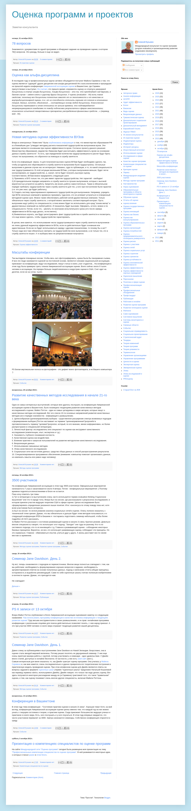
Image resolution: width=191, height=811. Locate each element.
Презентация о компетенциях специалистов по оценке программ (61, 744)
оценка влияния (129, 203)
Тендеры (127, 340)
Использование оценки (132, 153)
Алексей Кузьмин (145, 42)
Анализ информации (132, 96)
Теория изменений (131, 343)
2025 (157, 97)
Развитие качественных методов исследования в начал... (167, 172)
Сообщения (129, 65)
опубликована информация (61, 143)
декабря (161, 141)
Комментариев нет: (47, 379)
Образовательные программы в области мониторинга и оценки (132, 192)
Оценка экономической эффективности (133, 264)
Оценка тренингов (130, 257)
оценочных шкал (46, 670)
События (23, 383)
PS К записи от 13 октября (32, 609)
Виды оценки (128, 111)
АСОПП (126, 99)
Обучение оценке (130, 197)
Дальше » (16, 586)
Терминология (129, 352)
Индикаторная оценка (132, 141)
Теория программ (130, 346)
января (160, 233)
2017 (157, 124)
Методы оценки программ (29, 468)
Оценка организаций (131, 228)
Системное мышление (132, 317)
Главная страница (61, 773)
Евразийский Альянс (131, 129)
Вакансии (127, 108)
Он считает (42, 89)
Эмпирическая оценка (132, 368)
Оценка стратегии (130, 254)
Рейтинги (127, 311)
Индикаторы (128, 144)
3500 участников (24, 480)
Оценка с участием (131, 244)
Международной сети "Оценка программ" (39, 749)
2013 (157, 138)
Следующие (18, 773)
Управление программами (134, 359)
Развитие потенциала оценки (135, 308)
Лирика (126, 172)
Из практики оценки (27, 63)
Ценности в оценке (131, 362)
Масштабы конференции (31, 252)
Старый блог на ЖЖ (131, 390)
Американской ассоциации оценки (59, 86)
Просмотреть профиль (144, 54)
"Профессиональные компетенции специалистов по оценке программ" (44, 752)
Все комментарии (131, 70)
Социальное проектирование (135, 334)
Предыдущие (105, 773)
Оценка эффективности (29, 244)
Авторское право (130, 93)
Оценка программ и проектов (72, 14)
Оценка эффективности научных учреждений (133, 272)
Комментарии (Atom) (34, 777)
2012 (157, 237)
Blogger (107, 798)
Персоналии (128, 279)
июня (159, 219)
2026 (157, 93)
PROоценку (128, 379)
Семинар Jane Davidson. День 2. (36, 558)
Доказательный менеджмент (135, 126)
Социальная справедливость (135, 331)
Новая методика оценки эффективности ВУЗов (48, 137)
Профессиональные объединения (131, 291)
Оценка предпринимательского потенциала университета (134, 236)
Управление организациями (134, 355)
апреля (160, 223)
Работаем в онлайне (131, 302)
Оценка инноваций (131, 212)
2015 (157, 131)
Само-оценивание (130, 314)
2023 (157, 104)
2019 (157, 117)
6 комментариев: (46, 59)
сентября (161, 212)
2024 (157, 100)
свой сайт (82, 659)
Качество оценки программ (134, 161)
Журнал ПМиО (129, 132)
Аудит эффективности (132, 102)
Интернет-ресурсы (131, 147)
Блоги (125, 105)
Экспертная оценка (131, 365)
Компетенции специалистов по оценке (34, 766)
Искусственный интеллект (134, 150)
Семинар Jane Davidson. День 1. (36, 645)
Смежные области (131, 325)
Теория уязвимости (131, 349)
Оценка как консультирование (130, 219)
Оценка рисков (129, 241)
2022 (157, 107)
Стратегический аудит (132, 337)
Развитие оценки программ (30, 125)
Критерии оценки (130, 169)
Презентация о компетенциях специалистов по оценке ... (165, 204)
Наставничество (130, 184)
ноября (160, 145)
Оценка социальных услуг (134, 250)
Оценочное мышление (132, 276)
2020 (157, 114)
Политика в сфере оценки (134, 282)
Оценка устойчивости (132, 260)
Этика (125, 371)
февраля (161, 230)
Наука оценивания (131, 187)
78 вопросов (21, 43)
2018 (157, 121)
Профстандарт (129, 295)
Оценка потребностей (132, 231)
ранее (32, 755)
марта (160, 226)
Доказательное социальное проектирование (134, 121)
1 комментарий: (46, 241)
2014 (157, 135)
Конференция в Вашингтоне (33, 701)
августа (160, 216)
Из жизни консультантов (133, 135)
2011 (157, 241)
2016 (157, 128)
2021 (157, 111)
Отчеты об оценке (130, 200)
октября (160, 148)
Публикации (44, 597)
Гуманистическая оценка (133, 117)
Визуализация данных (132, 114)
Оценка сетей (129, 247)
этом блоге (42, 755)
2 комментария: (46, 121)
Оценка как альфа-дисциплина (35, 75)
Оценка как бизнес (131, 215)
